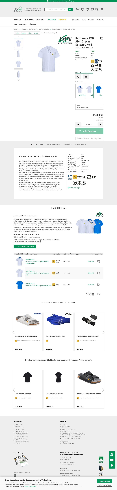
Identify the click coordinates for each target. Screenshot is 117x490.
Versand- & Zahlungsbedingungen (72, 436)
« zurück (23, 33)
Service (91, 20)
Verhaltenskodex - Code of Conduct (72, 433)
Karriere (100, 20)
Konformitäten (19, 429)
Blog (83, 20)
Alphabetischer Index (21, 440)
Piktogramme (53, 144)
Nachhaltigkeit (66, 426)
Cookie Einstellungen (68, 443)
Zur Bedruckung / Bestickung (25, 246)
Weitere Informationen (104, 485)
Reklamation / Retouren (69, 429)
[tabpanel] (79, 91)
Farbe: (78, 82)
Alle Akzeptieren (105, 481)
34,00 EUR (91, 273)
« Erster (17, 33)
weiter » (30, 33)
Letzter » (36, 33)
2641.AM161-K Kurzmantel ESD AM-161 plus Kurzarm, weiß (37, 273)
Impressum (65, 442)
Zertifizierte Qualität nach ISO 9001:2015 (74, 435)
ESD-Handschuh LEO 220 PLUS (55, 336)
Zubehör (67, 144)
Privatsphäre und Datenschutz (71, 438)
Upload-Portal (19, 431)
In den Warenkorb (87, 130)
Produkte (17, 20)
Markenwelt (40, 20)
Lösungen (32, 24)
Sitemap (17, 443)
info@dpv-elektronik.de (67, 464)
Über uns (75, 20)
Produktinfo (37, 144)
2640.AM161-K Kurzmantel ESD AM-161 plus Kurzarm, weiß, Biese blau (37, 261)
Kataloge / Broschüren (22, 433)
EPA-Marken (28, 20)
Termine (64, 428)
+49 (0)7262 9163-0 (69, 462)
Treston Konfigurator (21, 436)
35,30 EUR (91, 285)
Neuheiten (52, 20)
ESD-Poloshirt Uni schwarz (23, 393)
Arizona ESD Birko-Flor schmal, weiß (26, 336)
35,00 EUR (91, 261)
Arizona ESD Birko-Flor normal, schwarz (89, 393)
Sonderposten (19, 428)
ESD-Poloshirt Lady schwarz (54, 393)
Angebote (62, 20)
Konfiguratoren (20, 24)
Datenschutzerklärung (30, 486)
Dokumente (80, 144)
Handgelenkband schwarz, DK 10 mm (88, 336)
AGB (63, 440)
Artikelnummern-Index (22, 442)
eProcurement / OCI (21, 438)
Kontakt (64, 424)
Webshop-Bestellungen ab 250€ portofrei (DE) (61, 1)
